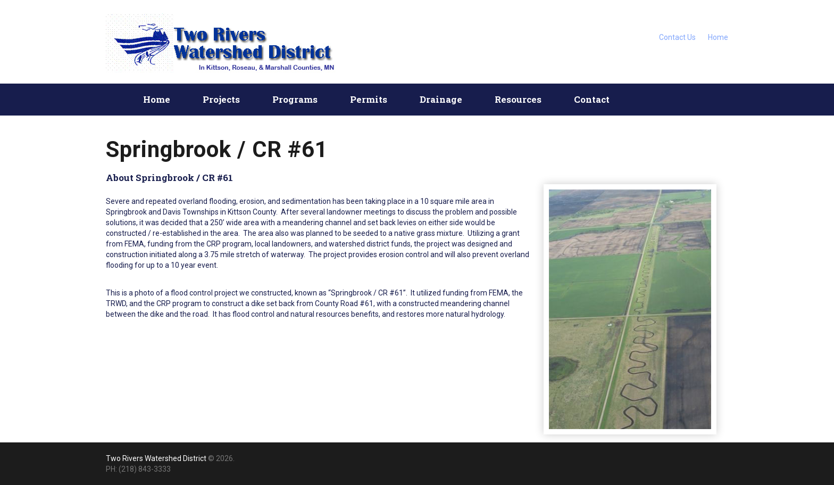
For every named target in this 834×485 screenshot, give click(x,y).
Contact (592, 99)
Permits (368, 99)
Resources (518, 99)
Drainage (441, 99)
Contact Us (677, 37)
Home (718, 37)
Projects (221, 99)
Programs (295, 99)
